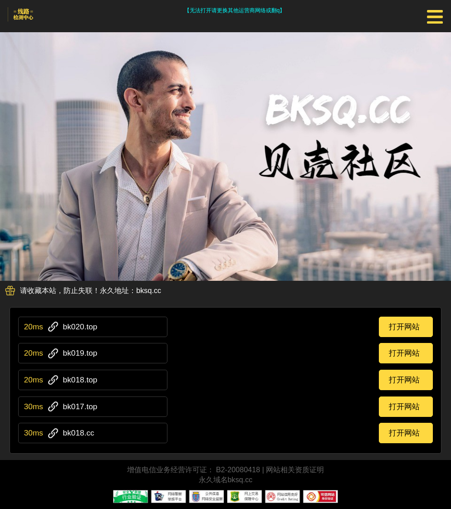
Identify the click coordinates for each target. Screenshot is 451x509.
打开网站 (404, 326)
